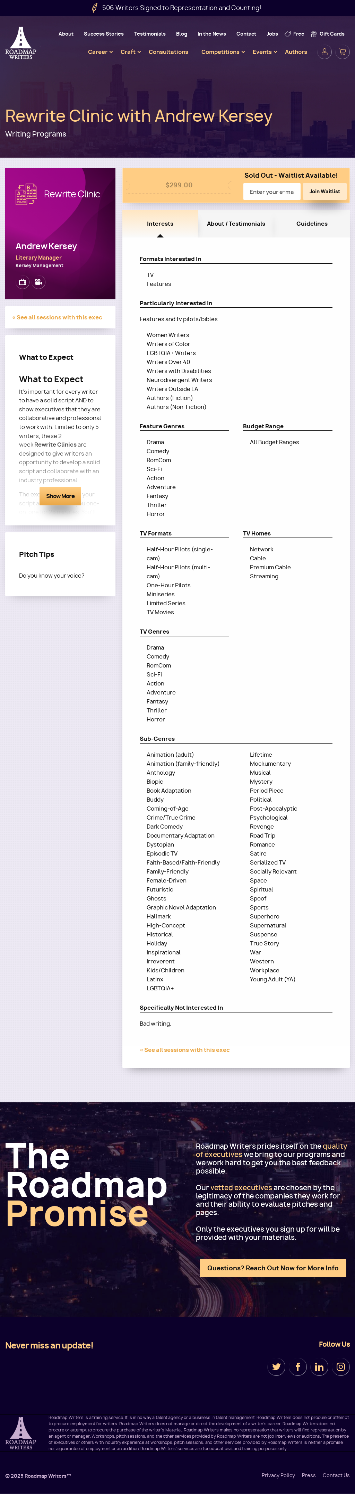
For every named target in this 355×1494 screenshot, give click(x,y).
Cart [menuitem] (342, 52)
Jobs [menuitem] (272, 33)
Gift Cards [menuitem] (332, 33)
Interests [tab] (160, 223)
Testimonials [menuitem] (150, 33)
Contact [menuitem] (246, 33)
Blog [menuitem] (181, 33)
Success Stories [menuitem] (104, 33)
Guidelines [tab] (312, 223)
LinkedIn (319, 1367)
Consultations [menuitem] (168, 52)
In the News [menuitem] (212, 33)
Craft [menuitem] (128, 52)
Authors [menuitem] (296, 52)
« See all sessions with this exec (57, 317)
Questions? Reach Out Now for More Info (273, 1268)
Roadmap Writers (21, 43)
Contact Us (336, 1475)
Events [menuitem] (262, 52)
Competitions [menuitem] (220, 52)
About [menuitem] (66, 33)
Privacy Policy (278, 1475)
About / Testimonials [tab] (236, 223)
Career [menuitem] (97, 52)
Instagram (341, 1367)
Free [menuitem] (298, 33)
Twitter (276, 1367)
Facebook (298, 1367)
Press (309, 1475)
